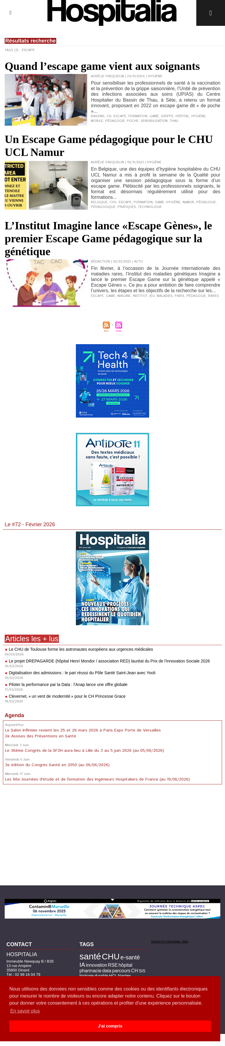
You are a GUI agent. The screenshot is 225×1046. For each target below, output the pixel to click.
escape (119, 116)
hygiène (198, 116)
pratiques (126, 207)
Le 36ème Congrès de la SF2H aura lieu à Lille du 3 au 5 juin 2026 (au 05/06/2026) (84, 751)
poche (133, 121)
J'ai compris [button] (110, 1026)
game (154, 116)
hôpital (182, 116)
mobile (97, 121)
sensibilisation (154, 121)
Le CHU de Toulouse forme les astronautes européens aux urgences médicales (81, 649)
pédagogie (115, 121)
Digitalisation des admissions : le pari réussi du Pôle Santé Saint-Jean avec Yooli (82, 672)
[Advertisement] (112, 836)
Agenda (14, 715)
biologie (86, 975)
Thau (174, 121)
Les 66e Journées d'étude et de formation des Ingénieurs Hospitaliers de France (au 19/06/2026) (97, 779)
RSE (113, 965)
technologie (150, 207)
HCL (113, 975)
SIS (142, 970)
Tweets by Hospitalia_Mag (169, 941)
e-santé (130, 957)
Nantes (124, 975)
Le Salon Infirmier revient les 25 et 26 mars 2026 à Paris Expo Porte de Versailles (83, 730)
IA (82, 964)
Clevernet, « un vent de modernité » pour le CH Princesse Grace (67, 696)
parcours (121, 970)
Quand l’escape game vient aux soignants (102, 66)
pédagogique (103, 207)
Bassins (98, 116)
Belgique (99, 202)
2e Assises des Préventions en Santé (40, 736)
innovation (96, 965)
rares (213, 296)
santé (90, 956)
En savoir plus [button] (25, 1010)
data (106, 970)
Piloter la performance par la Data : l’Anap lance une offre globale (68, 684)
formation (137, 116)
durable (101, 975)
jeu (152, 296)
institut (140, 296)
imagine (124, 296)
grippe (167, 116)
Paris (179, 296)
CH (109, 116)
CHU (113, 202)
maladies (165, 296)
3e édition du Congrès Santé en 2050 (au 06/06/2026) (57, 765)
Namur (188, 202)
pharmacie (90, 970)
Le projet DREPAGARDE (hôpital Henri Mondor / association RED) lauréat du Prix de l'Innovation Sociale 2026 (109, 661)
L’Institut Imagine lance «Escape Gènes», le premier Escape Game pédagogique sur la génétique (108, 238)
